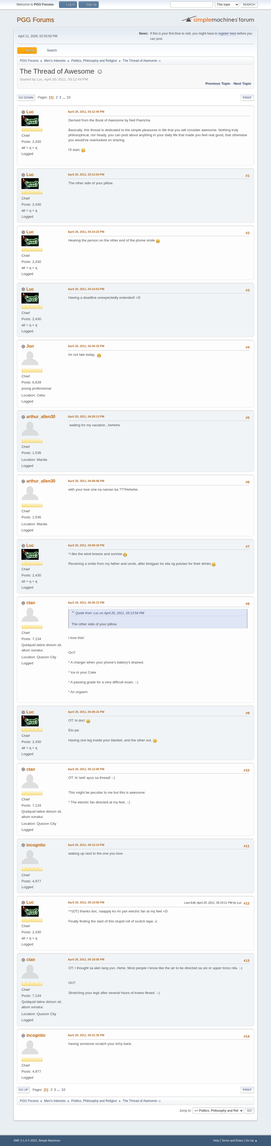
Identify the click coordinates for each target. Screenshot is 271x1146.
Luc (30, 112)
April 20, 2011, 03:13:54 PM (86, 174)
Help (216, 1140)
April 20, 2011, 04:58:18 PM (86, 545)
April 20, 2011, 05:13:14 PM (86, 844)
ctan (30, 602)
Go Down (26, 97)
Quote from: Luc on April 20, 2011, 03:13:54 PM (109, 613)
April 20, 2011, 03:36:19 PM (86, 346)
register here (227, 33)
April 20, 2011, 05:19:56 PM (86, 959)
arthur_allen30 (40, 416)
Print (247, 97)
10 (69, 97)
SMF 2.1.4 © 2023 (25, 1140)
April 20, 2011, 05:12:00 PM (86, 769)
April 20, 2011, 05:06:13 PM (86, 602)
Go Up (23, 1089)
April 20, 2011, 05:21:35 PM (86, 1035)
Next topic (242, 84)
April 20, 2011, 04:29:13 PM (86, 416)
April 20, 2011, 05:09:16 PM (86, 711)
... (64, 97)
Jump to (185, 1110)
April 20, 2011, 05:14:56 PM (86, 902)
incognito (36, 845)
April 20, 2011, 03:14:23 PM (86, 231)
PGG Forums (35, 19)
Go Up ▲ (252, 1140)
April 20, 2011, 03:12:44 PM (86, 111)
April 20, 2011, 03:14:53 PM (86, 289)
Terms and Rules (232, 1140)
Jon (30, 346)
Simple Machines (49, 1140)
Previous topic (218, 84)
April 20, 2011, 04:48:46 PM (86, 480)
